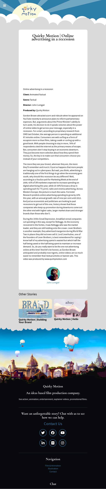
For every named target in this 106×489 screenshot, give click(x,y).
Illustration (53, 468)
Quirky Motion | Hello (66, 319)
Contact (53, 471)
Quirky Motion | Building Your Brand (33, 321)
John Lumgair (53, 282)
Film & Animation (53, 465)
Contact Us (53, 423)
